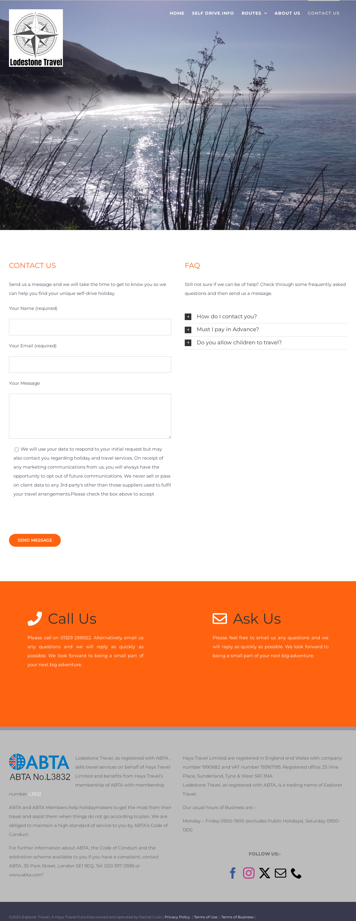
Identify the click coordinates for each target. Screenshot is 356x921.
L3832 (35, 783)
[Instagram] (248, 862)
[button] (266, 316)
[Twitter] (264, 862)
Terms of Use (205, 906)
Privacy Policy (177, 906)
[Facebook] (233, 862)
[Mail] (280, 862)
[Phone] (296, 862)
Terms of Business (237, 906)
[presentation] (54, 516)
